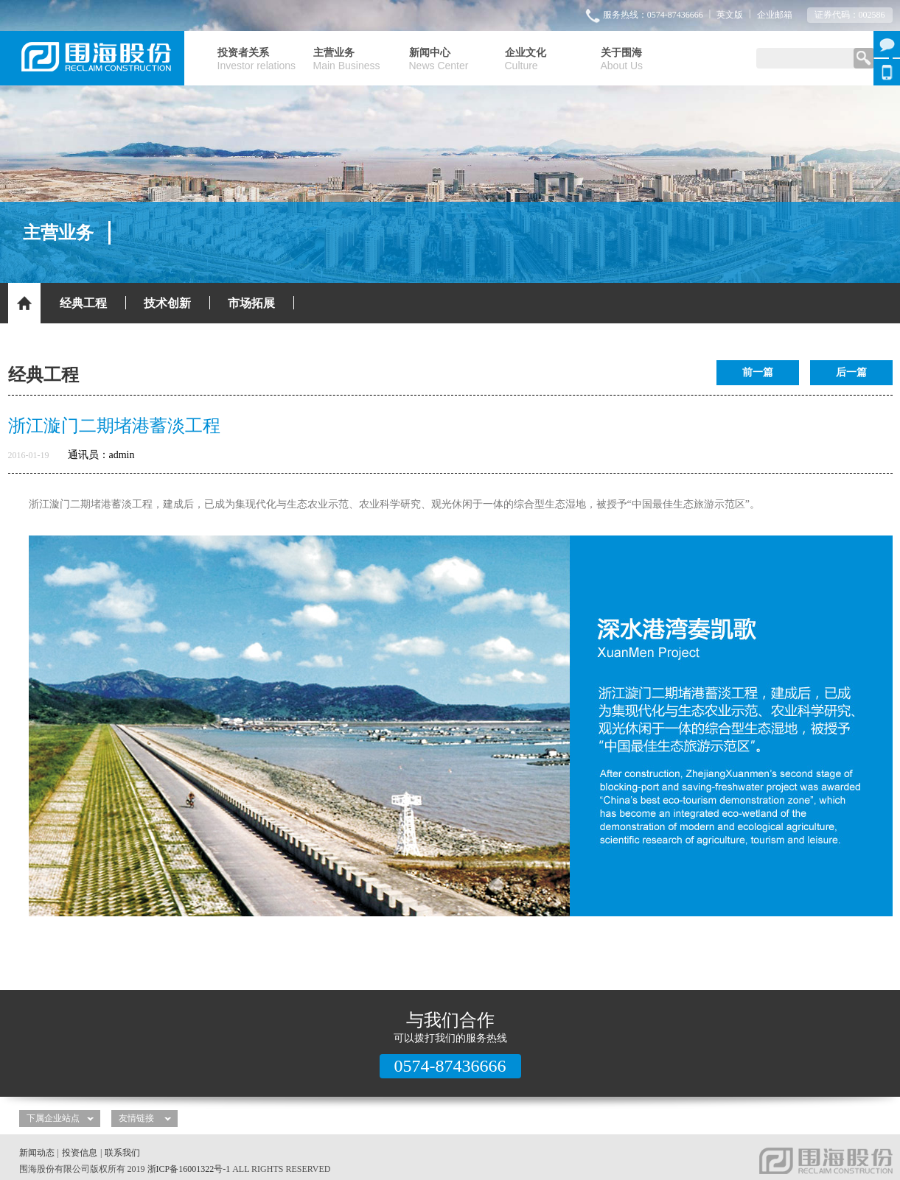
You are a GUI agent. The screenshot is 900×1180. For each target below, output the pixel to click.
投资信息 (79, 1153)
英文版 (729, 15)
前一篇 (757, 372)
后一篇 (851, 372)
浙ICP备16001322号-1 (189, 1169)
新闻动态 (37, 1153)
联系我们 (122, 1153)
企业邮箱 (774, 15)
